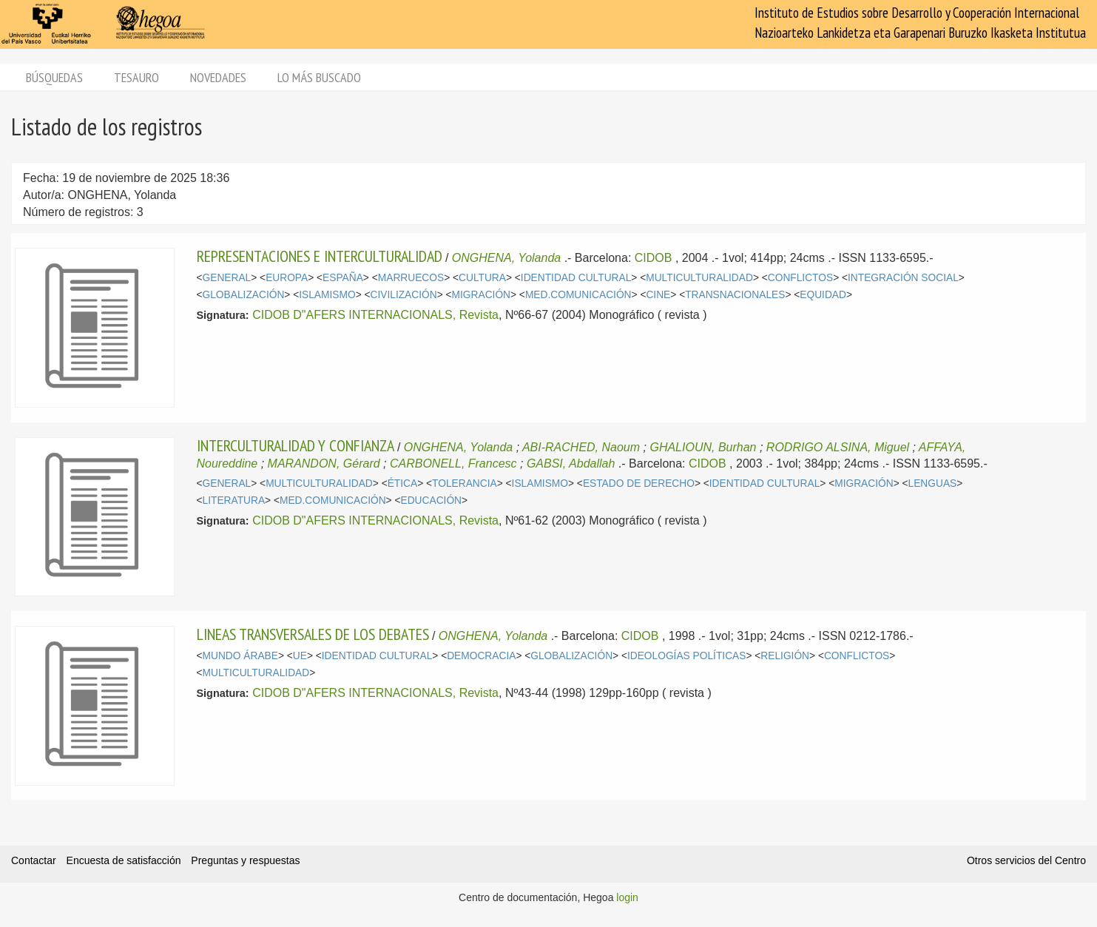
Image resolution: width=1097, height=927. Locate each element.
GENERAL (227, 277)
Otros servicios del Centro (1026, 860)
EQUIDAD (823, 294)
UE (300, 655)
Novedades (218, 77)
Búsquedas (54, 77)
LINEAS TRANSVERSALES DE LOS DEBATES (313, 634)
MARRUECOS (411, 277)
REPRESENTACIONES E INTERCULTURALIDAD (319, 256)
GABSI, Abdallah (571, 463)
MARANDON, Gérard (324, 463)
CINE (658, 294)
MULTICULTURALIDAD (699, 277)
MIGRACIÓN (481, 294)
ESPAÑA (343, 277)
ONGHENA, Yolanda (506, 258)
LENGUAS (932, 483)
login (627, 897)
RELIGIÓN (784, 655)
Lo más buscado (319, 77)
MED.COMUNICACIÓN (578, 294)
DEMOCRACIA (481, 655)
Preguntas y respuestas (245, 860)
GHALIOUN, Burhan (702, 447)
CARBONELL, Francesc (453, 463)
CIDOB (653, 258)
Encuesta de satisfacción (124, 860)
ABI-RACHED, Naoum (581, 447)
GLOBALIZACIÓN (244, 294)
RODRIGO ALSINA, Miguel (837, 447)
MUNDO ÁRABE (240, 655)
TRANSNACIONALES (735, 294)
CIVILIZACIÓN (404, 294)
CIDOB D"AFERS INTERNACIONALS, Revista (375, 315)
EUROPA (287, 277)
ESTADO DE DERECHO (639, 483)
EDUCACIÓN (431, 500)
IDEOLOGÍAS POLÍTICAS (686, 655)
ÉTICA (403, 483)
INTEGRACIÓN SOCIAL (903, 277)
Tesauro (136, 77)
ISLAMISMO (327, 294)
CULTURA (482, 277)
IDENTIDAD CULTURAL (576, 277)
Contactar (33, 860)
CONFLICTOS (800, 277)
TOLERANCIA (464, 483)
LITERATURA (234, 500)
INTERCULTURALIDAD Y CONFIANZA (295, 445)
